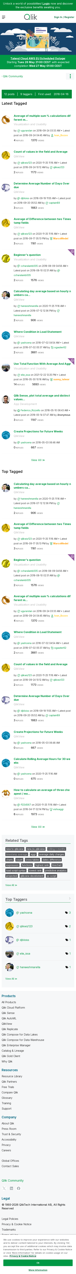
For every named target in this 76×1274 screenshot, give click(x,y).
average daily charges (51, 854)
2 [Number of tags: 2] (70, 926)
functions (27, 865)
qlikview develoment (31, 875)
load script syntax (16, 870)
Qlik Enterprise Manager (16, 1045)
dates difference (52, 859)
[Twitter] (4, 1188)
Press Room (9, 1128)
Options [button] (70, 76)
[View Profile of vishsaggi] (58, 809)
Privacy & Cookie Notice (16, 1224)
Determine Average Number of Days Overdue (41, 185)
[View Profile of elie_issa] (25, 374)
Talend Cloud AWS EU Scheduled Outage (37, 58)
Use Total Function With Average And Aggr (42, 363)
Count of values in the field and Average (40, 151)
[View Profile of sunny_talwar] (61, 379)
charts (9, 859)
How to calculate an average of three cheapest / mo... (42, 791)
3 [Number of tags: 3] (70, 912)
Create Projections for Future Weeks (38, 431)
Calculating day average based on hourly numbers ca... (42, 293)
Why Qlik (7, 1061)
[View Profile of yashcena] (26, 342)
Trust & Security (11, 1134)
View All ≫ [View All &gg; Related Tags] (11, 885)
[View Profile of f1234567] (26, 804)
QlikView (19, 156)
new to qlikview (14, 848)
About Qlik (8, 1123)
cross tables (32, 859)
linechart (57, 865)
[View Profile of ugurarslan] (26, 130)
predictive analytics (55, 870)
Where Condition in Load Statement (38, 331)
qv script (51, 875)
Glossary (7, 1097)
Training (6, 1103)
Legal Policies (10, 1218)
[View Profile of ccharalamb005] (29, 265)
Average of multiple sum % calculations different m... (42, 117)
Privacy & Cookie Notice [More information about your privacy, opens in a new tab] (23, 1256)
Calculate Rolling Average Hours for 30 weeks (42, 761)
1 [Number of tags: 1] (70, 940)
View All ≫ (38, 460)
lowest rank (35, 870)
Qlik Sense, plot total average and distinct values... (42, 397)
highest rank (42, 865)
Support (6, 1108)
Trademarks (9, 1229)
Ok (38, 1262)
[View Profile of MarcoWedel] (60, 238)
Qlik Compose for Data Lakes (20, 1034)
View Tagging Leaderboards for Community (38, 898)
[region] (38, 1254)
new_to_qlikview (36, 848)
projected (11, 875)
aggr (33, 854)
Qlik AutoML (9, 1018)
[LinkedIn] (11, 1188)
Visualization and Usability (30, 124)
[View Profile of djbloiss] (25, 198)
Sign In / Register (64, 17)
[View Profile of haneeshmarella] (29, 305)
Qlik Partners (9, 1081)
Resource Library (12, 1076)
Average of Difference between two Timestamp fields (42, 221)
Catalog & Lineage (13, 1050)
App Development (25, 404)
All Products (9, 1002)
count (19, 859)
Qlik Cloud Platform (13, 1007)
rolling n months (56, 848)
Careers (6, 1150)
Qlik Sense (8, 1013)
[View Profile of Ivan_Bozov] (61, 135)
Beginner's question (27, 255)
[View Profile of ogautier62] (60, 347)
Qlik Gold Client (11, 1056)
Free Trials (8, 1087)
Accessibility (9, 1139)
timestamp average (16, 854)
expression (12, 865)
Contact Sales (10, 1166)
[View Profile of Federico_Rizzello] (30, 410)
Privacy (6, 1145)
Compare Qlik (10, 1092)
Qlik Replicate (10, 1029)
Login (46, 3)
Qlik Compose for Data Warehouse (23, 1040)
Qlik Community (37, 38)
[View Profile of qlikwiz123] (26, 162)
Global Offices (10, 1160)
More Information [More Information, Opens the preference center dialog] (38, 1270)
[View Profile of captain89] (54, 202)
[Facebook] (18, 1188)
